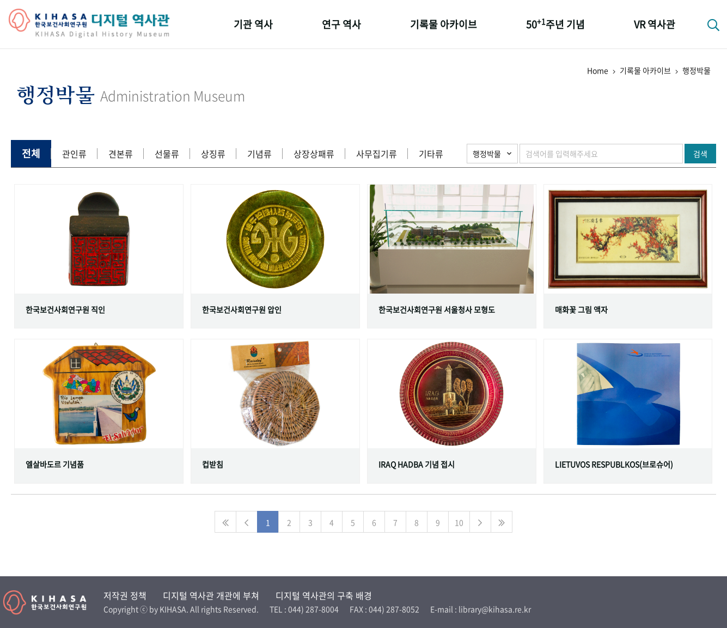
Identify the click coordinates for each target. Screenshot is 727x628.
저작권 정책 (124, 595)
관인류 (74, 153)
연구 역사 (341, 24)
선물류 (167, 153)
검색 (700, 153)
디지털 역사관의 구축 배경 (324, 595)
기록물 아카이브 (443, 24)
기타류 (431, 153)
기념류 (259, 153)
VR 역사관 (654, 24)
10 (459, 522)
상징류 (213, 153)
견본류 (120, 153)
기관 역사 (253, 24)
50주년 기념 (555, 24)
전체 (31, 153)
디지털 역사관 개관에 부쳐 (211, 595)
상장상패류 (314, 153)
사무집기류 (376, 153)
